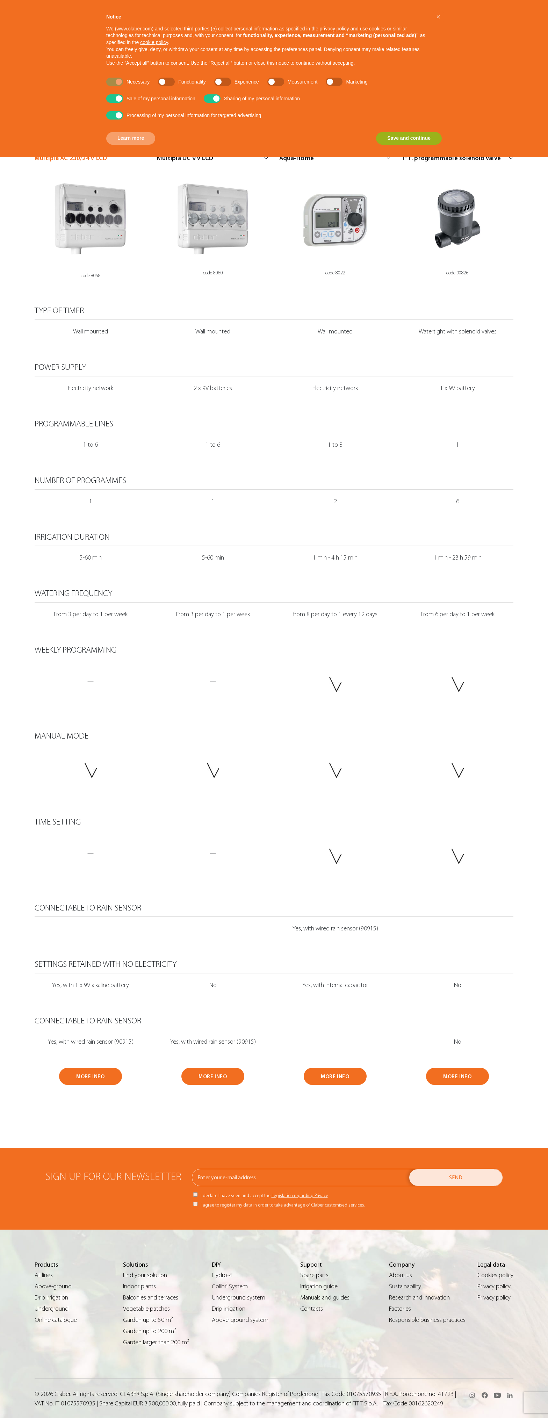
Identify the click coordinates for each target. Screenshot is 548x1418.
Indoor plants (139, 1286)
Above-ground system (240, 1320)
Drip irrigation (51, 1297)
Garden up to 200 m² (149, 1331)
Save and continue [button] (409, 138)
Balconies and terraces (150, 1297)
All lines (44, 1275)
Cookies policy (495, 1275)
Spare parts (314, 1275)
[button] (438, 16)
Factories (400, 1308)
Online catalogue (56, 1320)
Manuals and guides (324, 1297)
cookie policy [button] (154, 42)
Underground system (238, 1297)
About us (400, 1275)
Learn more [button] (130, 138)
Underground (51, 1308)
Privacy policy (494, 1286)
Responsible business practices (427, 1320)
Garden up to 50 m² (148, 1320)
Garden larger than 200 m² (156, 1342)
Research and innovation (419, 1297)
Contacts (311, 1308)
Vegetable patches (146, 1308)
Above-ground (53, 1286)
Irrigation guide (319, 1286)
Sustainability (405, 1286)
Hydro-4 (222, 1275)
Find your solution (145, 1275)
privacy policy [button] (334, 28)
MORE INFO (90, 1077)
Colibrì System (230, 1286)
